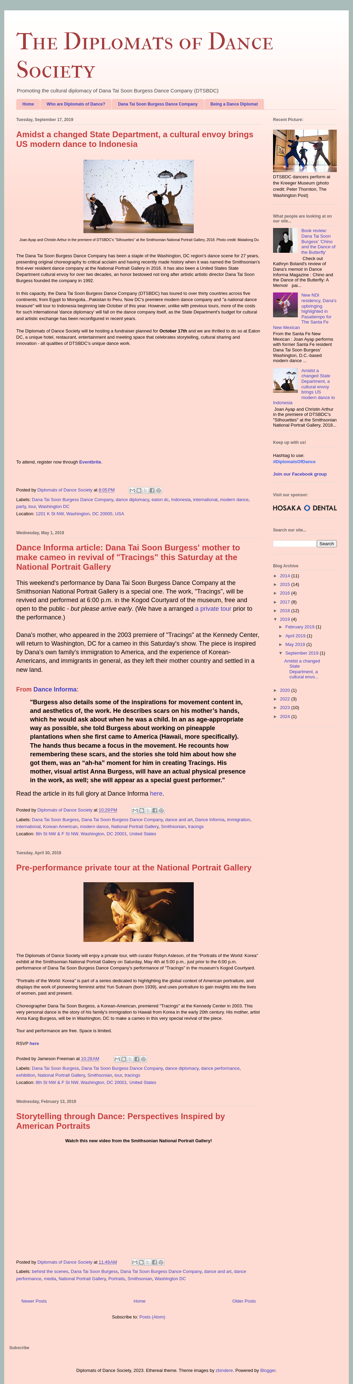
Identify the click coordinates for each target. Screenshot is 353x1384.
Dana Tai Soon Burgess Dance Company (158, 104)
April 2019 (296, 635)
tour (32, 506)
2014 (285, 575)
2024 (285, 716)
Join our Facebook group (300, 474)
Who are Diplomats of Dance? (76, 104)
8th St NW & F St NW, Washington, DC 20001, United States (96, 833)
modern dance (234, 499)
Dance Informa (55, 689)
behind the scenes (50, 1271)
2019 (285, 619)
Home (28, 104)
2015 (285, 584)
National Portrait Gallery (134, 826)
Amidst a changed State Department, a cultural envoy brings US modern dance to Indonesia (134, 139)
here (156, 793)
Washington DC (54, 506)
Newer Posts (34, 1301)
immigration (238, 819)
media (50, 1278)
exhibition (25, 1075)
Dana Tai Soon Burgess (55, 819)
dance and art (179, 819)
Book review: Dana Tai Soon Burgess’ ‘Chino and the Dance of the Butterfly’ (318, 241)
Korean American (60, 826)
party (21, 506)
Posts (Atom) (152, 1317)
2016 (285, 593)
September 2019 (302, 653)
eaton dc (160, 499)
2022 (285, 698)
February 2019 (300, 626)
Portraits (116, 1278)
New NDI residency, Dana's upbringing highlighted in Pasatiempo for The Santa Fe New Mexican (304, 311)
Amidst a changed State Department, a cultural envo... (302, 669)
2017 (285, 602)
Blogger (267, 1370)
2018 (285, 610)
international (205, 499)
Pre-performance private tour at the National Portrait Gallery (134, 867)
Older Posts (244, 1301)
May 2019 (295, 644)
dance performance (220, 1068)
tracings (196, 826)
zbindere (224, 1370)
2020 (285, 690)
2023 (285, 707)
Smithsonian (173, 826)
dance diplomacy (132, 499)
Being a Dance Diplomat (234, 104)
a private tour (213, 608)
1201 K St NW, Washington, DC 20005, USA (80, 513)
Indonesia (181, 499)
